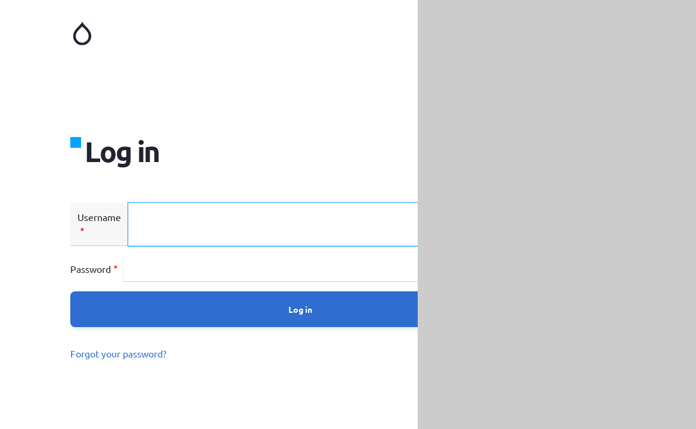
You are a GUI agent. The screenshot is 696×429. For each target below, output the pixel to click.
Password (90, 269)
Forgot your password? (118, 353)
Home (208, 33)
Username (99, 217)
